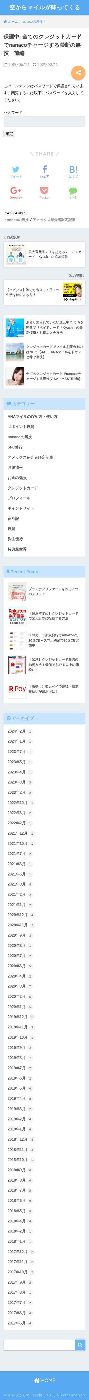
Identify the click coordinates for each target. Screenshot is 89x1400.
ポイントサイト (21, 508)
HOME (44, 1380)
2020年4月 (20, 976)
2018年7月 (20, 1191)
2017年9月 (20, 1283)
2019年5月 (20, 1089)
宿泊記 (13, 519)
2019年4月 (20, 1099)
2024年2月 (20, 732)
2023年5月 (20, 762)
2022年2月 (20, 823)
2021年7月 (20, 854)
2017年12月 (21, 1252)
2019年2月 (20, 1119)
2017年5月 (20, 1323)
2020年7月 (20, 956)
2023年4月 (20, 772)
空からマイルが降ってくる (45, 7)
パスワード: (44, 119)
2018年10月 (21, 1160)
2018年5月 (20, 1211)
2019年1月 (20, 1129)
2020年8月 (20, 946)
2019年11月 (21, 1027)
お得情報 (15, 467)
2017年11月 (21, 1262)
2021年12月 (21, 834)
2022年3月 (20, 813)
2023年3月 (20, 782)
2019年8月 (20, 1058)
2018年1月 (20, 1242)
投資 (11, 529)
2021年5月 (20, 874)
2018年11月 (21, 1150)
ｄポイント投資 (21, 427)
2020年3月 (20, 986)
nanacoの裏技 (17, 219)
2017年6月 (20, 1313)
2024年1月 (20, 742)
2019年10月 (21, 1038)
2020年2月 (20, 997)
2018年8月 (20, 1181)
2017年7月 (20, 1303)
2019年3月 (20, 1109)
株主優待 (15, 539)
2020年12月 (21, 915)
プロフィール (19, 498)
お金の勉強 (17, 478)
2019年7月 (20, 1068)
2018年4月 (20, 1221)
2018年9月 (20, 1170)
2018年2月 (20, 1231)
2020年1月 (20, 1007)
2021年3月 (20, 884)
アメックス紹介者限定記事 (54, 219)
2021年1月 (20, 905)
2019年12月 (21, 1017)
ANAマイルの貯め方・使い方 (32, 417)
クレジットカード (23, 488)
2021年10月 (21, 844)
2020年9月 (20, 936)
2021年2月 (20, 895)
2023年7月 (20, 752)
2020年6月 (20, 966)
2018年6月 (20, 1201)
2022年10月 (21, 803)
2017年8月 (20, 1293)
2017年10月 (21, 1272)
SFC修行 (15, 447)
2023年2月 (20, 793)
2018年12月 (21, 1140)
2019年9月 (20, 1048)
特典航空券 (17, 549)
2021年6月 (20, 864)
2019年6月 (20, 1078)
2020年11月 (21, 925)
